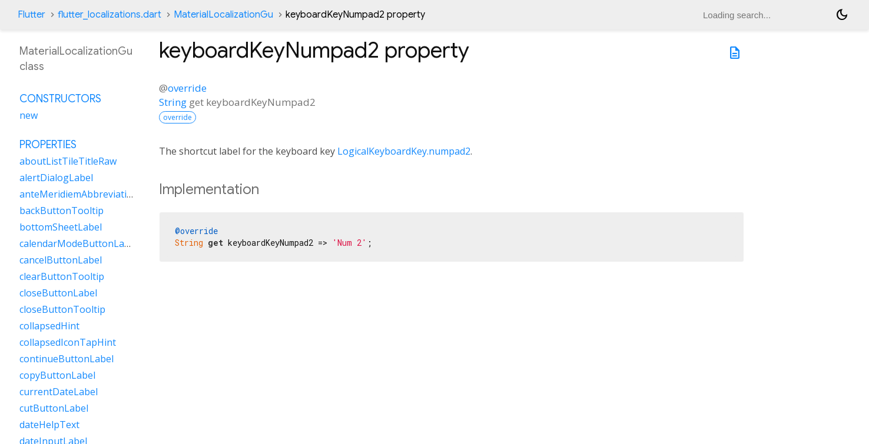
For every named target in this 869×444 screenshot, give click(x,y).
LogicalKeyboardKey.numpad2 (403, 151)
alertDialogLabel (56, 177)
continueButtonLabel (66, 358)
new (28, 115)
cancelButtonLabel (60, 259)
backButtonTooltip (61, 210)
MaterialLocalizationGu (223, 15)
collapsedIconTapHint (67, 342)
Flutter (31, 15)
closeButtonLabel (58, 292)
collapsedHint (49, 325)
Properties (48, 144)
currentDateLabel (58, 391)
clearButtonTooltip (61, 276)
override (187, 88)
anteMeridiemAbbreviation (78, 194)
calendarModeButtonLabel (78, 243)
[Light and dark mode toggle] (841, 14)
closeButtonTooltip (62, 309)
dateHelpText (49, 424)
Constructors (60, 98)
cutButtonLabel (53, 408)
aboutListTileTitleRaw (68, 161)
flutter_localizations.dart (109, 15)
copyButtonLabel (57, 375)
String (173, 102)
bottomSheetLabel (60, 227)
